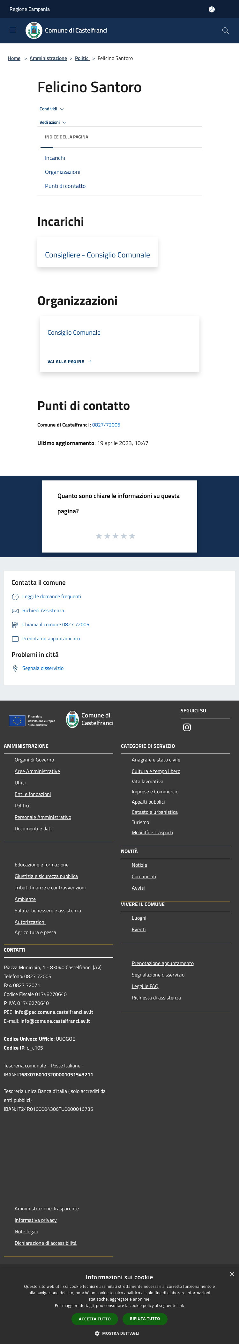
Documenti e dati (33, 828)
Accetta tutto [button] (95, 1319)
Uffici (20, 782)
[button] (120, 1333)
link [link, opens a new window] (180, 1305)
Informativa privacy (36, 1220)
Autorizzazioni (30, 922)
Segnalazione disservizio (158, 974)
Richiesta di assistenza (156, 997)
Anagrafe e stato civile (156, 759)
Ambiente (25, 899)
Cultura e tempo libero (156, 771)
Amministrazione (48, 58)
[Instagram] (187, 728)
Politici (82, 58)
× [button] (231, 1274)
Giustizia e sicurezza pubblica (46, 876)
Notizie (139, 865)
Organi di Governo (34, 759)
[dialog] (119, 1306)
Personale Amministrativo (43, 817)
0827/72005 (106, 424)
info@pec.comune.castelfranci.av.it (54, 1012)
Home (14, 58)
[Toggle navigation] (13, 30)
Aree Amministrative (37, 771)
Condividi (53, 109)
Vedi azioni (54, 122)
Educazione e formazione (42, 864)
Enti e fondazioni (33, 794)
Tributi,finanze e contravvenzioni (50, 887)
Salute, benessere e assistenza (48, 910)
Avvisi (138, 888)
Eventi (139, 929)
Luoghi (139, 918)
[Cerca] (225, 30)
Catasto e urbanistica (155, 812)
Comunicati (144, 876)
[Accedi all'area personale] (211, 9)
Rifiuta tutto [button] (145, 1318)
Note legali (26, 1231)
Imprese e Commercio (155, 791)
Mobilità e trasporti (152, 832)
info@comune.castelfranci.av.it (55, 1021)
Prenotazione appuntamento (163, 963)
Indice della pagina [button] (66, 136)
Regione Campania (30, 9)
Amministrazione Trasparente (47, 1208)
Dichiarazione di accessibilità (46, 1243)
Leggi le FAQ (145, 986)
